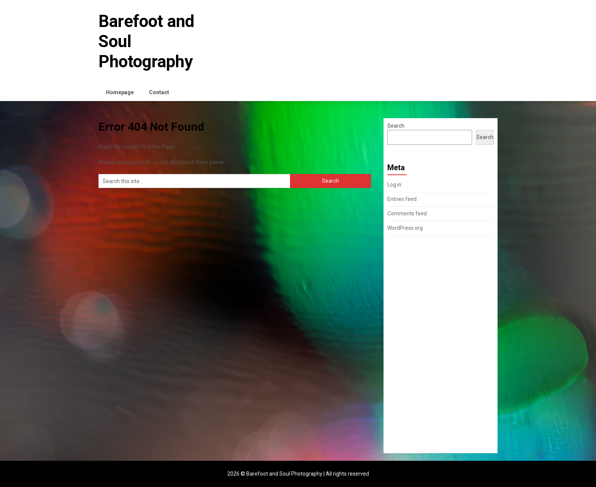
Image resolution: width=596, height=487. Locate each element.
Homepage (120, 92)
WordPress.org (405, 228)
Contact (159, 92)
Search (395, 126)
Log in (394, 185)
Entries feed (402, 199)
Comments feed (407, 213)
